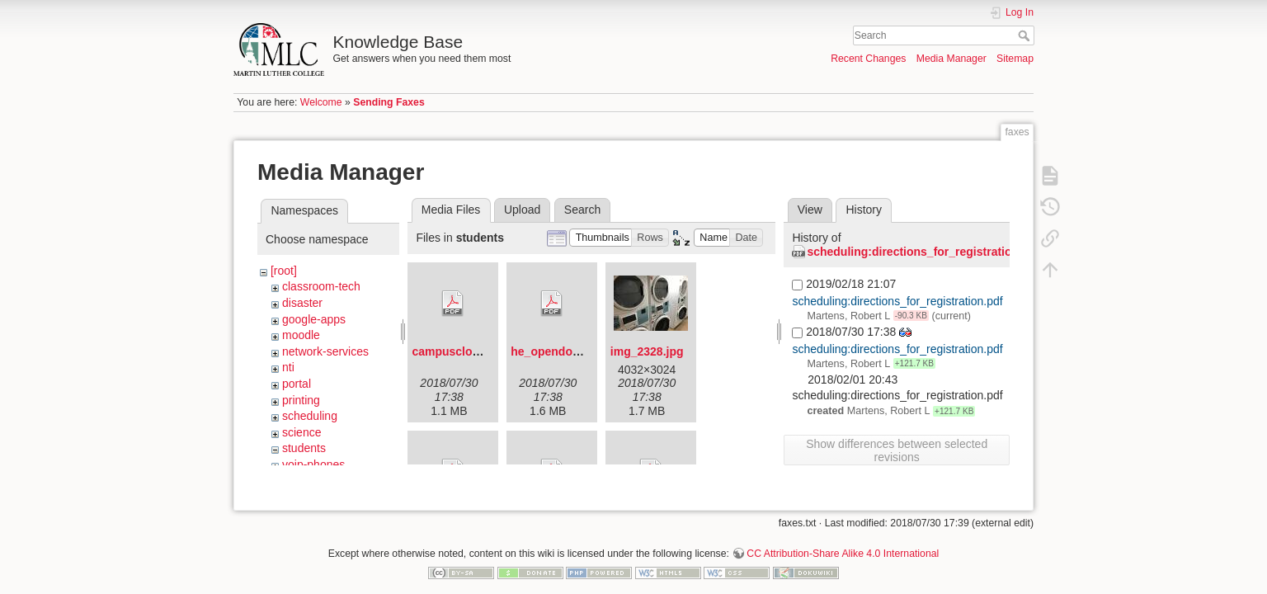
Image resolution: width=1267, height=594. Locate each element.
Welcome (321, 102)
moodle (301, 335)
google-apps (314, 319)
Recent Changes (868, 58)
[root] (284, 270)
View (810, 209)
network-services (325, 351)
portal (296, 383)
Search (1026, 35)
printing (301, 400)
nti (288, 367)
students (304, 448)
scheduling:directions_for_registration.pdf (923, 251)
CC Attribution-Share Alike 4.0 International (843, 539)
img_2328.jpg (647, 351)
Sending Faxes (388, 102)
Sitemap (1015, 58)
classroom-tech (321, 286)
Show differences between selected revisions (896, 450)
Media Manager (951, 58)
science (301, 432)
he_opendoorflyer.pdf (570, 351)
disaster (302, 302)
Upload (522, 209)
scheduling (309, 415)
